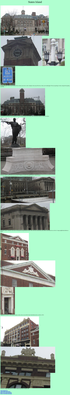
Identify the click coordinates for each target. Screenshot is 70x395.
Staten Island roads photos (5, 391)
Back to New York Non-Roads (6, 392)
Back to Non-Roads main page (6, 393)
